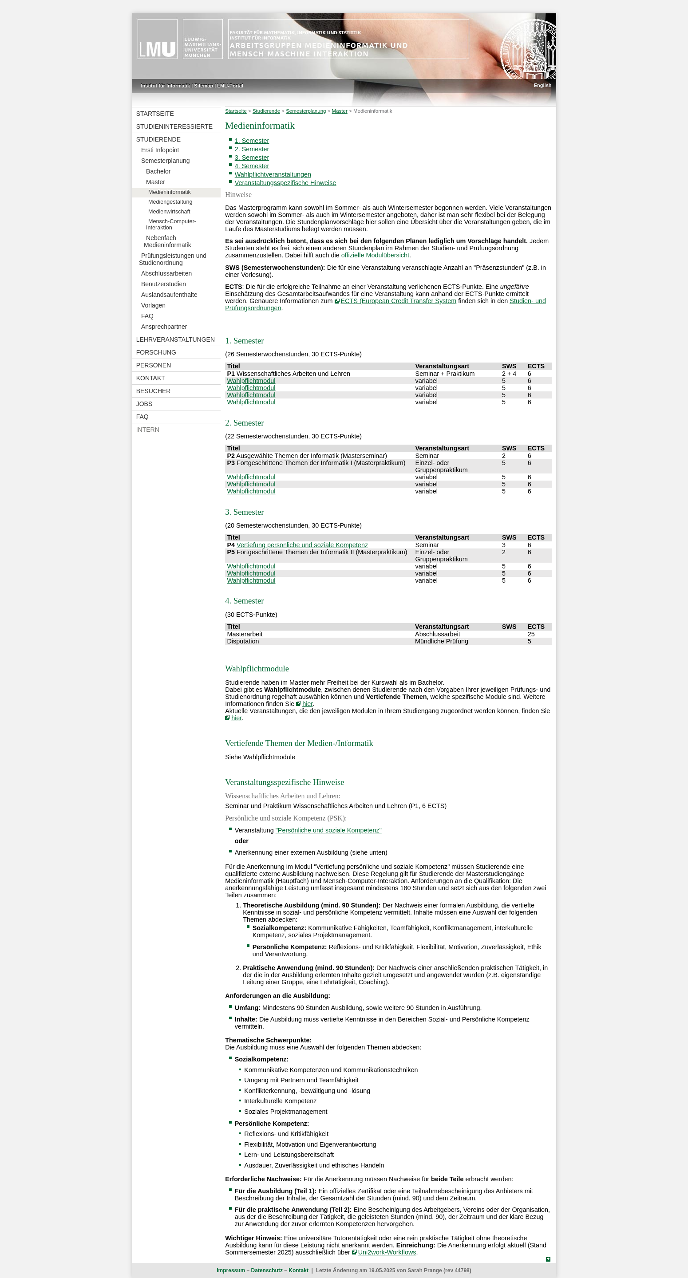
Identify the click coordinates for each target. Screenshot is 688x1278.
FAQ (147, 316)
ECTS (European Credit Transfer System (399, 300)
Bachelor (158, 171)
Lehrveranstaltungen (175, 339)
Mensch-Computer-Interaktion (171, 224)
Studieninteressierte (174, 126)
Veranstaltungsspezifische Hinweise (285, 182)
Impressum (231, 1270)
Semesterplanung (165, 160)
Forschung (156, 352)
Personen (153, 365)
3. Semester (252, 157)
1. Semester (252, 140)
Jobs (144, 403)
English (543, 85)
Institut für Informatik (165, 85)
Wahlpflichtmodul (251, 380)
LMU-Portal (230, 85)
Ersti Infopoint (160, 150)
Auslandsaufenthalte (169, 294)
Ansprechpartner (164, 326)
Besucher (153, 390)
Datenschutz (267, 1270)
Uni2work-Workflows (387, 1252)
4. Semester (252, 166)
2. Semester (252, 149)
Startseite (155, 113)
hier (307, 703)
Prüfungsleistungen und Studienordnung (172, 259)
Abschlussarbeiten (166, 273)
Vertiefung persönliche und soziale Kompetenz (302, 544)
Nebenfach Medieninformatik (167, 241)
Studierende (158, 139)
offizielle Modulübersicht (375, 255)
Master (155, 181)
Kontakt (150, 378)
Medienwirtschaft (169, 212)
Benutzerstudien (163, 284)
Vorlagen (153, 305)
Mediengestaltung (170, 202)
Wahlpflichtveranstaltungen (273, 174)
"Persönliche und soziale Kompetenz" (329, 830)
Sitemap (203, 85)
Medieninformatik (169, 192)
